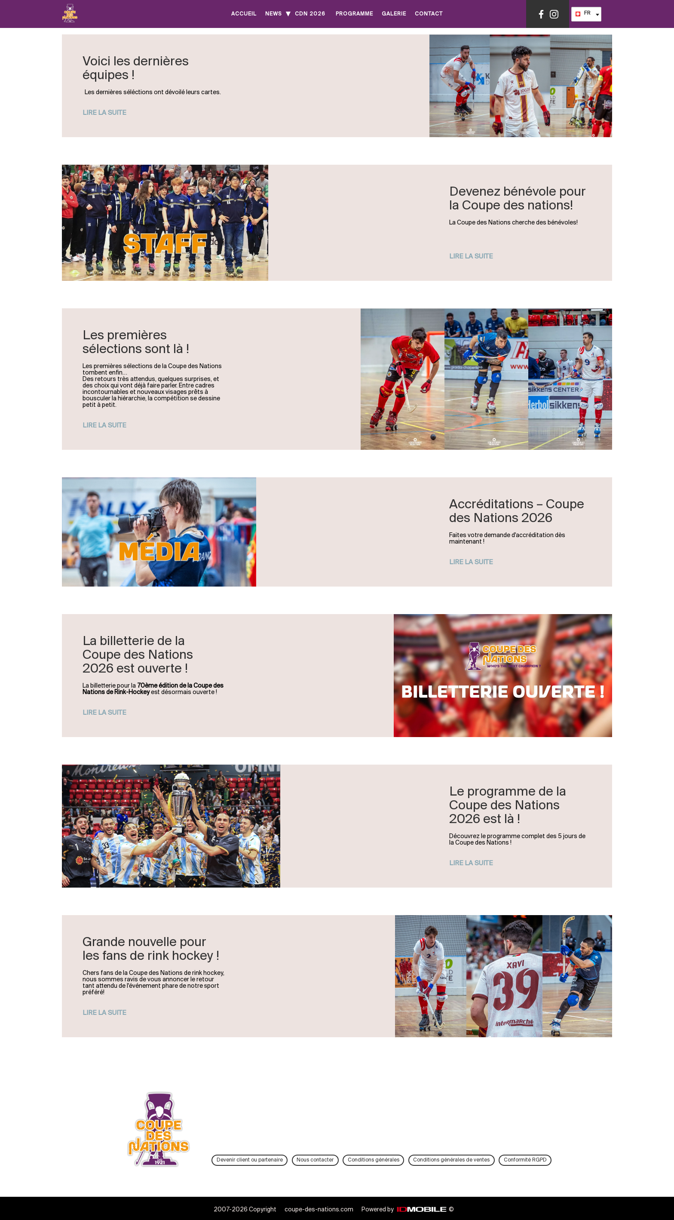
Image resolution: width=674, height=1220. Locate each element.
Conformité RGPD (525, 1160)
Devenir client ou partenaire (250, 1160)
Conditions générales (373, 1160)
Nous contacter (315, 1160)
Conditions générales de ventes (451, 1160)
